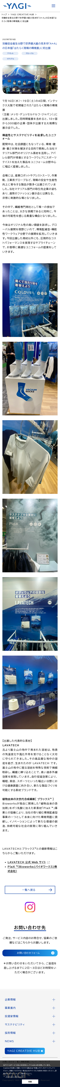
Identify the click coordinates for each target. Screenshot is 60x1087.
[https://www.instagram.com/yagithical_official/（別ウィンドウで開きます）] (30, 907)
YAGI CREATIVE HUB (22, 14)
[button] (30, 999)
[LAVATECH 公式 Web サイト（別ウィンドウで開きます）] (29, 862)
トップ (4, 14)
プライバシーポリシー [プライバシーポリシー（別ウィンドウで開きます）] (13, 1076)
